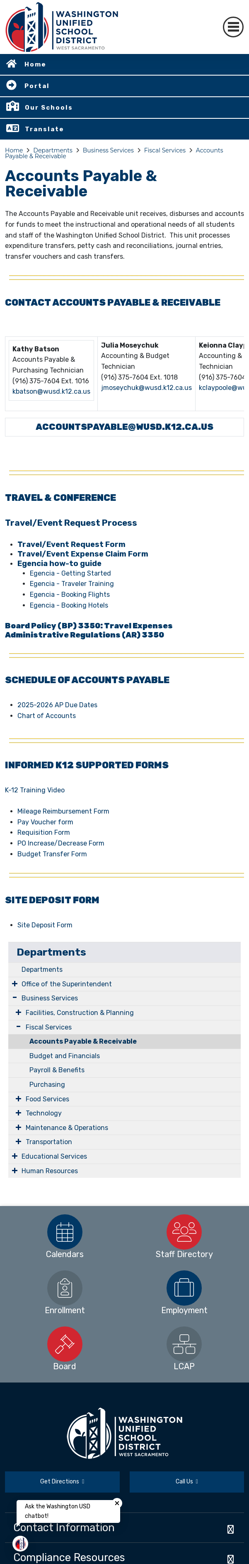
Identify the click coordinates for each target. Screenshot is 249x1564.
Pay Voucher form (45, 822)
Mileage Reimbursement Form (63, 811)
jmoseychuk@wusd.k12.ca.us (146, 388)
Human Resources (50, 1171)
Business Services (108, 150)
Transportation (49, 1142)
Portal (37, 86)
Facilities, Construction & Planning (80, 1013)
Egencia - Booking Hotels (69, 605)
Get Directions (62, 1481)
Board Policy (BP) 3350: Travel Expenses (89, 625)
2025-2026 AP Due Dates (57, 705)
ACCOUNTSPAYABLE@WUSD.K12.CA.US (124, 427)
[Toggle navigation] (233, 27)
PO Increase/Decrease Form (60, 843)
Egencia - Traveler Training (72, 584)
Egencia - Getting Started (70, 573)
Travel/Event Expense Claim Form (82, 554)
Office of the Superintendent (67, 984)
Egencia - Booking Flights (70, 594)
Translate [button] (44, 129)
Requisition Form (43, 832)
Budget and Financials (64, 1056)
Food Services (47, 1099)
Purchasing (47, 1084)
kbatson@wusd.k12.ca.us (51, 391)
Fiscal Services (165, 150)
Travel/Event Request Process (71, 523)
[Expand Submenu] (14, 983)
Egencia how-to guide (59, 563)
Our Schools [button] (49, 107)
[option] (65, 1232)
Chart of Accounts (46, 716)
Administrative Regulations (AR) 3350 (84, 635)
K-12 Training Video (35, 790)
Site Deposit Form (45, 925)
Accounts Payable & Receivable (83, 1041)
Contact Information (64, 1527)
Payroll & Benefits (57, 1070)
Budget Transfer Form (52, 854)
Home (35, 64)
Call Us (187, 1481)
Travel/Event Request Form (71, 544)
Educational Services (54, 1156)
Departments (53, 150)
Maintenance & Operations (67, 1128)
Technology (44, 1113)
